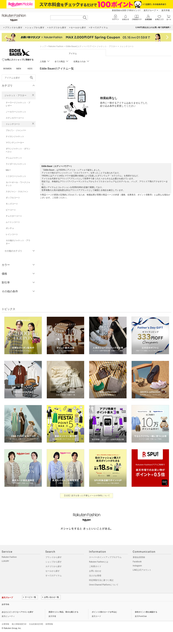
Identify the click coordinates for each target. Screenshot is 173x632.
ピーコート (11, 210)
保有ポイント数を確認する (146, 612)
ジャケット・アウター (15, 95)
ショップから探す (53, 562)
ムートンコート (13, 222)
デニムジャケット (14, 158)
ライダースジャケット (16, 164)
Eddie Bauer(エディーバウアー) (80, 46)
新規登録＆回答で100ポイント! (126, 10)
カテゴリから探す (53, 566)
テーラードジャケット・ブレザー (18, 104)
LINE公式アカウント (142, 570)
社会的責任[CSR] (36, 624)
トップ (43, 46)
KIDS (30, 68)
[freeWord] (19, 77)
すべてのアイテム (53, 575)
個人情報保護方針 (19, 624)
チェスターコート (14, 216)
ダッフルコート (13, 197)
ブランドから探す (53, 557)
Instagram (137, 566)
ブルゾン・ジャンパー (16, 130)
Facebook (137, 561)
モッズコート (12, 204)
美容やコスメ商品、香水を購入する (63, 612)
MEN (18, 68)
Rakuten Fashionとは (98, 562)
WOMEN (7, 68)
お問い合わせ (95, 571)
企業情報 (5, 624)
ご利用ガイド (95, 566)
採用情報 (49, 624)
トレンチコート (13, 124)
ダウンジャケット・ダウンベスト (18, 150)
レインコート (12, 234)
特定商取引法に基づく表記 (101, 580)
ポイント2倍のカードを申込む (104, 612)
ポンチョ (10, 228)
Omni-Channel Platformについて (103, 585)
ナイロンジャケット (15, 136)
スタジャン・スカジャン (17, 191)
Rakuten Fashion (55, 46)
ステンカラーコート (15, 118)
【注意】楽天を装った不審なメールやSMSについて (86, 495)
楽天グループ (150, 10)
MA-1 (8, 170)
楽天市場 (165, 10)
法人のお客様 (95, 575)
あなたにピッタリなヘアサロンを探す (17, 612)
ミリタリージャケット (16, 176)
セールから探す (52, 571)
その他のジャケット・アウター (18, 242)
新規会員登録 (139, 557)
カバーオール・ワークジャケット (18, 184)
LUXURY (5, 561)
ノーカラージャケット (16, 112)
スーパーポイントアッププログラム (105, 557)
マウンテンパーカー (15, 142)
